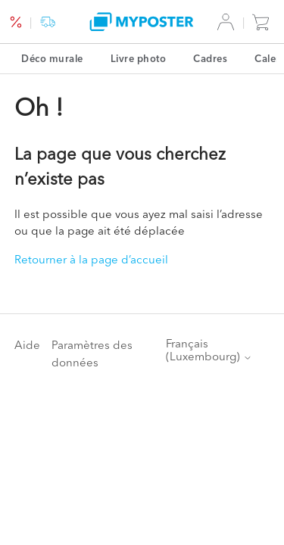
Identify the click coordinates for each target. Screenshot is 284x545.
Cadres (210, 58)
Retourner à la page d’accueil (91, 259)
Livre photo (139, 58)
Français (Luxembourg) (209, 350)
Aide (27, 345)
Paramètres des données (92, 353)
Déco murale (52, 58)
